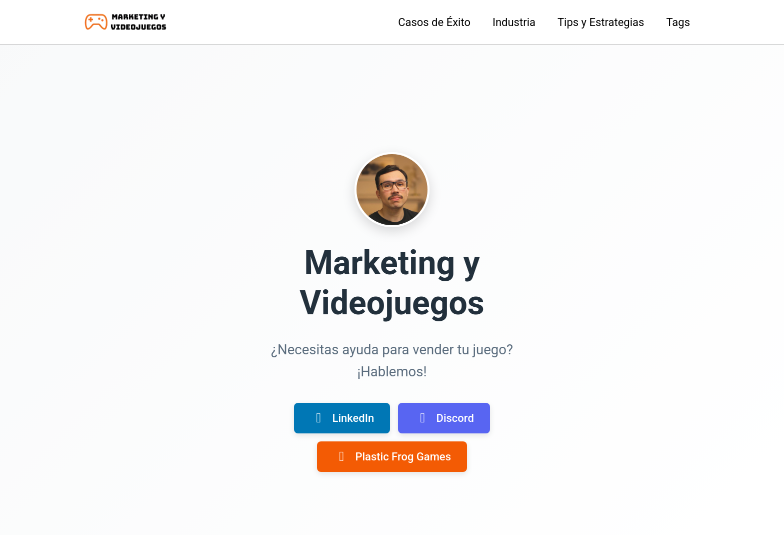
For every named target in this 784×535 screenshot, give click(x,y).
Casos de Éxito (434, 22)
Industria (514, 22)
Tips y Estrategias (601, 22)
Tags (678, 22)
